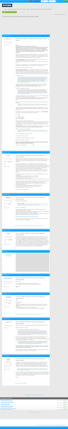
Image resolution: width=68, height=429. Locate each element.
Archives (40, 425)
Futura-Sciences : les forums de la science (14, 9)
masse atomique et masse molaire (7, 406)
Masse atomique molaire (5, 404)
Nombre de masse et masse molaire (7, 402)
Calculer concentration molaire (38, 394)
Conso (43, 425)
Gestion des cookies (48, 425)
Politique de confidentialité (56, 425)
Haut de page (63, 425)
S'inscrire (30, 1)
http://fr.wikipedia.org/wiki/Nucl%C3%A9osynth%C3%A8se (27, 216)
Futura (38, 425)
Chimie (28, 9)
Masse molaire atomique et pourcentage (8, 408)
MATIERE (24, 9)
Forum (5, 9)
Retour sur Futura (36, 1)
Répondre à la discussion (9, 12)
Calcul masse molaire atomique (6, 400)
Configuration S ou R (28, 394)
